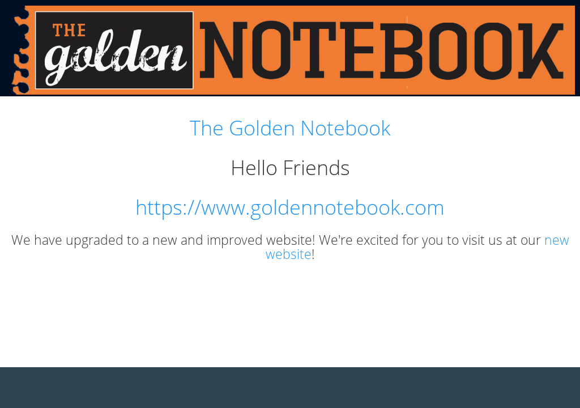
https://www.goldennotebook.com (290, 207)
